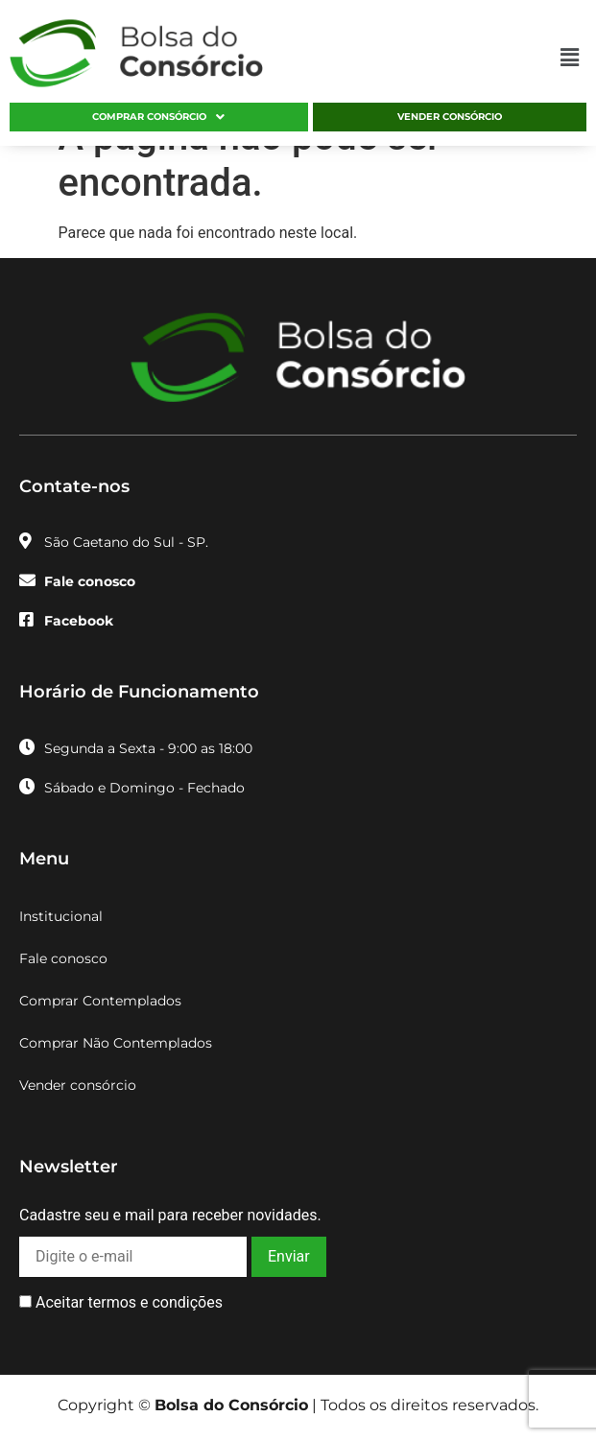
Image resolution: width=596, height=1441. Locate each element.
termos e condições (154, 1302)
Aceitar (121, 1303)
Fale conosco (63, 958)
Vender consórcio (449, 116)
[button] (570, 58)
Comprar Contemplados (100, 1000)
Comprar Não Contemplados (115, 1042)
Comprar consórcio (158, 117)
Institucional (61, 916)
